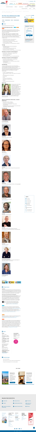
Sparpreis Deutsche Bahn (17, 406)
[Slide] (28, 23)
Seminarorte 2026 (10, 417)
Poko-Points (28, 400)
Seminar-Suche (3, 414)
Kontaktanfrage (32, 17)
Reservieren (29, 33)
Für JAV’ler (10, 422)
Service (30, 8)
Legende (3, 21)
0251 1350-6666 (28, 40)
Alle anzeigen (31, 26)
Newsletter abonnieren (24, 418)
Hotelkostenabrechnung (17, 403)
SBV (16, 3)
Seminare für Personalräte (9, 6)
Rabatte (4, 403)
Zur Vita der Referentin (5, 138)
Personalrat (20, 3)
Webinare (16, 6)
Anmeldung (31, 36)
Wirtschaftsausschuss (25, 3)
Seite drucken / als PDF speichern (27, 17)
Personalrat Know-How (24, 8)
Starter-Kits (4, 400)
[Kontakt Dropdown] (29, 1)
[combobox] (19, 1)
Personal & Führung (32, 3)
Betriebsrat (11, 3)
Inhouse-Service (21, 6)
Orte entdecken (12, 382)
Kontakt (34, 8)
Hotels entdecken (29, 382)
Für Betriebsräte (17, 418)
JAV (14, 3)
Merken (27, 36)
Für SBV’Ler (10, 423)
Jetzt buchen (29, 35)
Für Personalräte (10, 424)
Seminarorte (26, 6)
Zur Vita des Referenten (5, 123)
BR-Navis (28, 406)
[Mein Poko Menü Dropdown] (32, 1)
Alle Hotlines (23, 416)
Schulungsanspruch (32, 6)
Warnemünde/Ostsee (28, 30)
